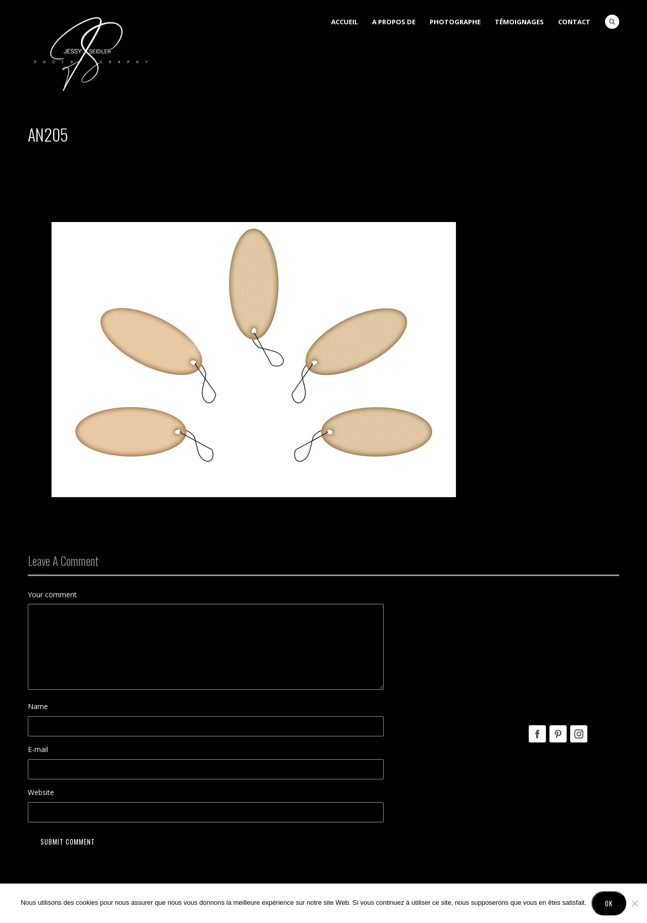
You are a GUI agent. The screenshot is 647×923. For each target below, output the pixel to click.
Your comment (52, 594)
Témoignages (519, 21)
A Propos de (393, 21)
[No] (634, 903)
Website (41, 792)
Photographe (455, 21)
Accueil (344, 21)
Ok (609, 903)
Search (612, 22)
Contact (574, 21)
